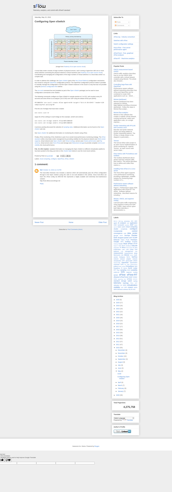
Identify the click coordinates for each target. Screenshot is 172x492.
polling (116, 266)
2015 (118, 332)
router (135, 268)
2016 (118, 329)
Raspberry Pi (118, 268)
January (121, 391)
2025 (118, 302)
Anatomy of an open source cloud (74, 66)
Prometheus (130, 266)
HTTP (135, 244)
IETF (123, 246)
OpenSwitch (133, 262)
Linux (131, 249)
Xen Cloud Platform (81, 80)
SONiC (135, 277)
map (136, 251)
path (128, 264)
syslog (135, 281)
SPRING (129, 279)
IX (133, 247)
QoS (136, 266)
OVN (121, 264)
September (122, 359)
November (121, 353)
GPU (121, 241)
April (119, 382)
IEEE (120, 245)
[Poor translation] (8, 460)
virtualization (132, 285)
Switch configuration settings (123, 44)
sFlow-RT (132, 274)
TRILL (131, 283)
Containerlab (118, 231)
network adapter (125, 259)
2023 (118, 309)
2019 (118, 320)
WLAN (131, 289)
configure (54, 159)
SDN (123, 272)
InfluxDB (134, 246)
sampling (123, 270)
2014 (118, 335)
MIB (122, 255)
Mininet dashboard (120, 99)
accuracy (127, 221)
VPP (125, 287)
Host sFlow (56, 143)
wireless (125, 289)
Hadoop (116, 243)
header (120, 244)
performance (133, 264)
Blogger (96, 446)
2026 (118, 300)
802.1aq (121, 221)
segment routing (131, 272)
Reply (42, 183)
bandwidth (121, 225)
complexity (124, 229)
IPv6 (127, 247)
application (133, 223)
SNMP (131, 277)
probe (123, 266)
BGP (131, 225)
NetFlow (134, 257)
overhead (116, 264)
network (116, 259)
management (129, 251)
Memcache (117, 255)
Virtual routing (69, 141)
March (120, 385)
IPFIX (124, 247)
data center (132, 233)
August (120, 362)
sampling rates (68, 127)
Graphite (134, 241)
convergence (118, 233)
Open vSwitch (63, 80)
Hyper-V (116, 245)
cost (125, 233)
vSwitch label (67, 151)
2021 (118, 314)
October (121, 356)
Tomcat (116, 141)
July (119, 365)
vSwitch (71, 159)
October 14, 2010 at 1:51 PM (52, 170)
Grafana (128, 241)
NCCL (128, 257)
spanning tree (122, 279)
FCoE (127, 240)
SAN (128, 270)
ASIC (115, 225)
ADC (135, 221)
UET (136, 283)
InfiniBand (128, 245)
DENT (121, 235)
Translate (127, 420)
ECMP (135, 238)
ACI (132, 221)
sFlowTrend (124, 277)
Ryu (118, 270)
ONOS (135, 261)
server (116, 275)
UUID (119, 374)
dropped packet (123, 238)
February (121, 388)
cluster (116, 229)
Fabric (123, 240)
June (120, 368)
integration (116, 247)
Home (71, 222)
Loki (122, 251)
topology (126, 283)
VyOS (135, 287)
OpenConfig (117, 262)
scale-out (116, 272)
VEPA (124, 285)
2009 (118, 395)
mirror (131, 255)
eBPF (131, 238)
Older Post (103, 222)
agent (115, 223)
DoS (115, 238)
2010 (118, 347)
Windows (120, 289)
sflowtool (117, 277)
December (121, 350)
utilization (116, 285)
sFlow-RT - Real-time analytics (124, 58)
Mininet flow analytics (121, 112)
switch (130, 281)
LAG (123, 249)
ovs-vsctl (40, 90)
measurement (118, 253)
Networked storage (78, 143)
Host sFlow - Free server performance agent (122, 48)
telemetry (117, 283)
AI (118, 223)
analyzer (123, 223)
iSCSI (130, 247)
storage (123, 281)
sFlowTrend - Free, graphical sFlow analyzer (123, 54)
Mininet (126, 255)
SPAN (115, 279)
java (136, 247)
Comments (119, 25)
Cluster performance (90, 141)
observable (129, 261)
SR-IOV (135, 279)
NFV (123, 261)
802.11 (115, 221)
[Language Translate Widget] (124, 418)
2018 (118, 323)
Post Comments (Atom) (75, 229)
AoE (128, 223)
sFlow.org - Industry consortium (124, 37)
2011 (118, 344)
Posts (118, 22)
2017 (118, 326)
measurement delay (130, 253)
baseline (127, 225)
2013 (118, 338)
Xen (134, 289)
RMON (125, 268)
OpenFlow (53, 82)
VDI (121, 285)
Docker (134, 235)
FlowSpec (134, 240)
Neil (41, 170)
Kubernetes (117, 249)
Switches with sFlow (120, 40)
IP (120, 247)
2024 (118, 305)
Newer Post (39, 222)
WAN (115, 289)
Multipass (122, 257)
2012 (118, 341)
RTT (115, 270)
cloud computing (45, 159)
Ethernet (116, 240)
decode (116, 235)
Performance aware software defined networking (123, 184)
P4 (125, 264)
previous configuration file (49, 86)
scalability (134, 270)
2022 (118, 311)
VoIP (122, 287)
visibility (117, 287)
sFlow (66, 159)
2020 (118, 318)
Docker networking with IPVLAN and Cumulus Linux (124, 126)
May (119, 371)
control (134, 231)
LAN (127, 249)
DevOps (127, 235)
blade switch (121, 227)
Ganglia (116, 241)
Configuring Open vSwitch (50, 21)
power (119, 266)
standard (117, 281)
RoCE (130, 268)
